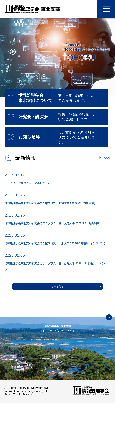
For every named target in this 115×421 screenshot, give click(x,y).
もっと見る (57, 304)
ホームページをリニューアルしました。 (42, 182)
